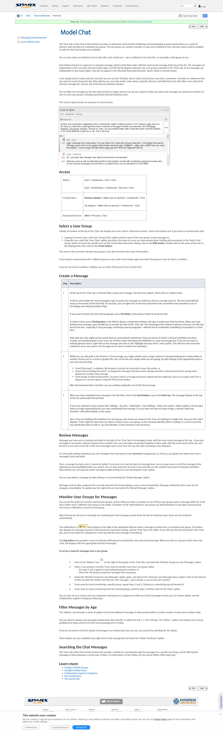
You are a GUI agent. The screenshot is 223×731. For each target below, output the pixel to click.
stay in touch (112, 701)
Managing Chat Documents (34, 37)
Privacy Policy (160, 719)
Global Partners (162, 709)
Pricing (55, 6)
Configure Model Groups (76, 667)
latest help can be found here (141, 22)
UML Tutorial (92, 6)
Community (117, 6)
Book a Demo (221, 701)
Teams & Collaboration (42, 16)
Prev (193, 26)
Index (28, 16)
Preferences (31, 727)
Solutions (105, 6)
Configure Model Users (75, 670)
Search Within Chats (30, 41)
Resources (78, 6)
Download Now (132, 6)
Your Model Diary (72, 676)
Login (202, 6)
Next (202, 26)
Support (65, 6)
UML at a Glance (71, 709)
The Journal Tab (71, 678)
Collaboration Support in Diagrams (80, 673)
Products (44, 6)
